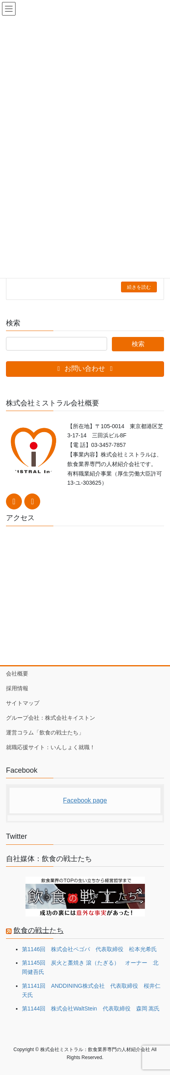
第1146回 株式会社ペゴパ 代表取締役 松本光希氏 (89, 949)
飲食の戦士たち (39, 930)
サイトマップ (22, 703)
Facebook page (85, 800)
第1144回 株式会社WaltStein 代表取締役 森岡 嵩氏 (91, 1008)
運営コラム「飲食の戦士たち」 (45, 732)
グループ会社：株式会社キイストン (50, 718)
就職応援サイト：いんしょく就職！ (50, 747)
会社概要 (17, 673)
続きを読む (139, 287)
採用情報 (17, 688)
